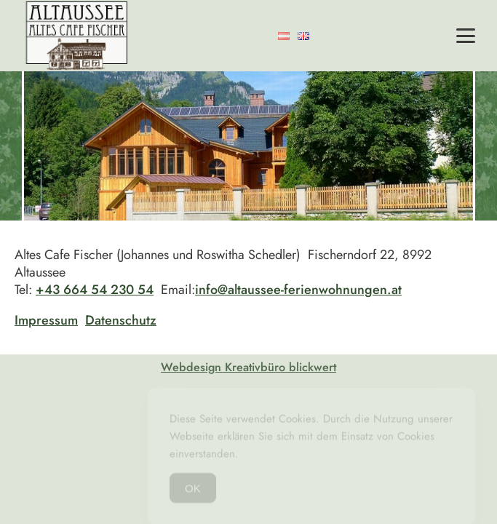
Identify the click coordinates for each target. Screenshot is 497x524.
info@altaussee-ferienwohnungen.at (298, 289)
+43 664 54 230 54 (95, 289)
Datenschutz (120, 320)
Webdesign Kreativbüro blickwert (248, 367)
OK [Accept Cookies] (193, 491)
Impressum (46, 320)
